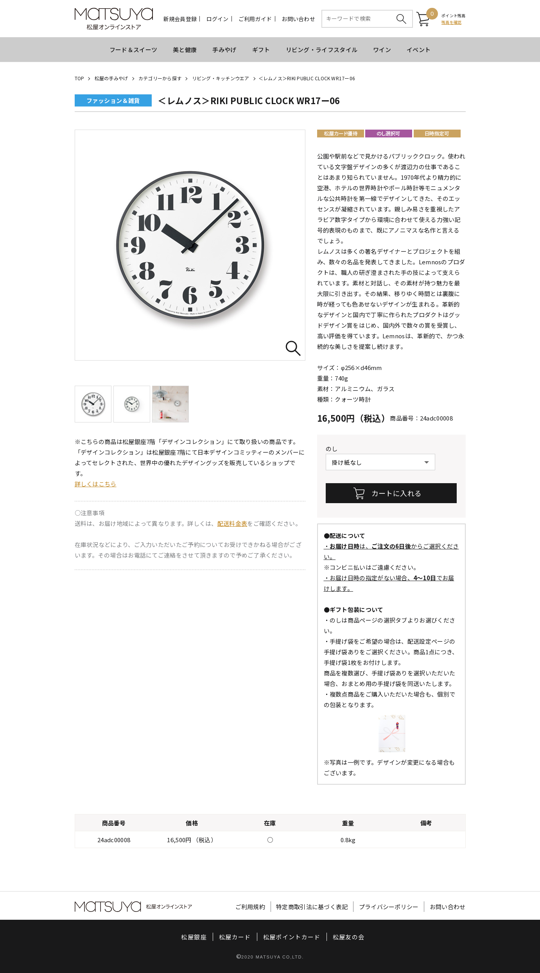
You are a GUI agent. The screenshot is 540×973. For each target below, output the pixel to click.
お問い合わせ (298, 19)
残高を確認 (451, 22)
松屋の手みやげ (111, 78)
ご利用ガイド (255, 19)
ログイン (217, 19)
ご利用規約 (250, 907)
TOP (79, 78)
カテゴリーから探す (159, 78)
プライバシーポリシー (389, 907)
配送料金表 (232, 523)
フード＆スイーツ (133, 49)
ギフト (261, 49)
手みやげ (224, 49)
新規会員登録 (180, 19)
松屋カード (235, 937)
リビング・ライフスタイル (322, 49)
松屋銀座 (193, 937)
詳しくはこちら (96, 484)
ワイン (382, 49)
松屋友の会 (349, 937)
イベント (419, 49)
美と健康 (185, 49)
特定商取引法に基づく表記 (312, 907)
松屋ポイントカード (292, 937)
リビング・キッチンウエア (220, 78)
